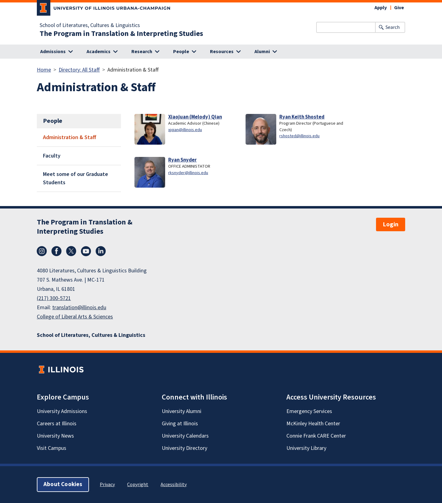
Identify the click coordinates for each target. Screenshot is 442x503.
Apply (380, 7)
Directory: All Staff (79, 70)
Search (393, 27)
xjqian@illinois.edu (185, 130)
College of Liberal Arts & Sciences (75, 317)
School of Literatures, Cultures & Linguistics (90, 25)
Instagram (41, 251)
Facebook (56, 251)
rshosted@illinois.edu (299, 136)
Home (44, 70)
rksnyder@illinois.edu (188, 173)
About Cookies (63, 484)
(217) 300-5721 (54, 298)
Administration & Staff (69, 137)
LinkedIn (100, 251)
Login (390, 224)
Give (399, 7)
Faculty (51, 156)
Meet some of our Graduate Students (75, 178)
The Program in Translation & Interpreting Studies (121, 33)
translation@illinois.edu (79, 307)
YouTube (86, 251)
